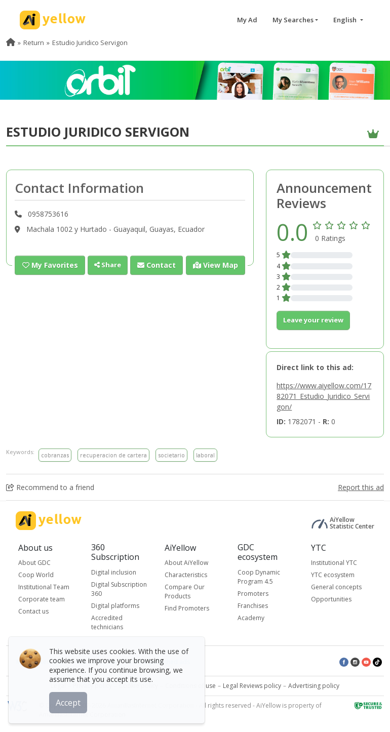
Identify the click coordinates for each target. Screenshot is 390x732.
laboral (205, 455)
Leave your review (313, 319)
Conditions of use (190, 685)
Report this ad (361, 487)
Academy (251, 618)
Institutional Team (43, 587)
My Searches (293, 19)
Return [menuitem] (33, 42)
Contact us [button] (33, 611)
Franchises (253, 605)
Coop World (36, 575)
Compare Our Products (185, 591)
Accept (69, 701)
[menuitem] (10, 42)
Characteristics (186, 575)
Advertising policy (313, 685)
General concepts (336, 587)
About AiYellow (186, 562)
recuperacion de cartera (113, 455)
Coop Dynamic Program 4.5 (259, 577)
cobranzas (55, 455)
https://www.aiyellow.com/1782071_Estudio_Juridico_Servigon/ (324, 396)
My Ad (247, 19)
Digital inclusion (113, 572)
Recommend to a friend (50, 487)
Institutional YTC (334, 562)
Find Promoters (187, 608)
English (345, 19)
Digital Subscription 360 (119, 589)
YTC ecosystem (333, 575)
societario (171, 455)
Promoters (253, 593)
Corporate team (41, 599)
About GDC (34, 562)
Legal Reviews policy (252, 685)
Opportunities (331, 599)
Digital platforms (115, 605)
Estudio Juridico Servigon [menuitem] (90, 42)
